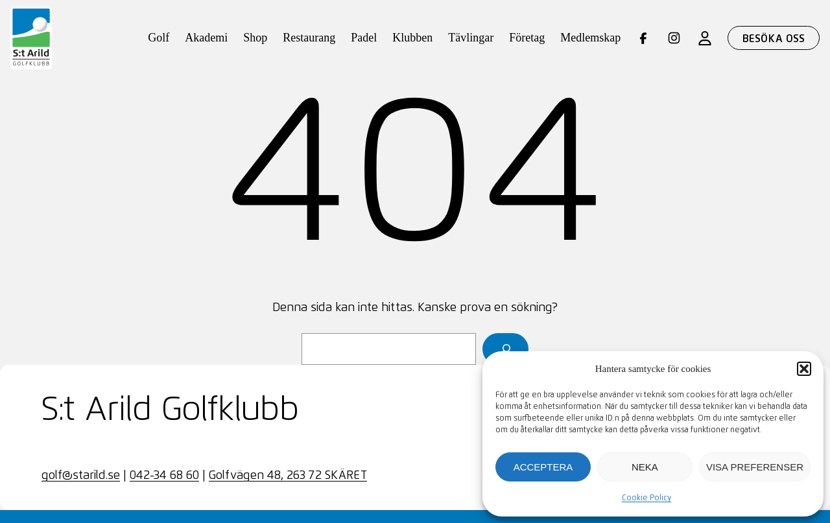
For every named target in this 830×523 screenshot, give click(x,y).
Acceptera (543, 466)
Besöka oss (773, 39)
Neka (645, 466)
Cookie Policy (646, 498)
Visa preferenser (754, 466)
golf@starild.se (81, 476)
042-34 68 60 (164, 476)
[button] (804, 368)
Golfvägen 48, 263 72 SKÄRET (288, 476)
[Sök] (505, 349)
